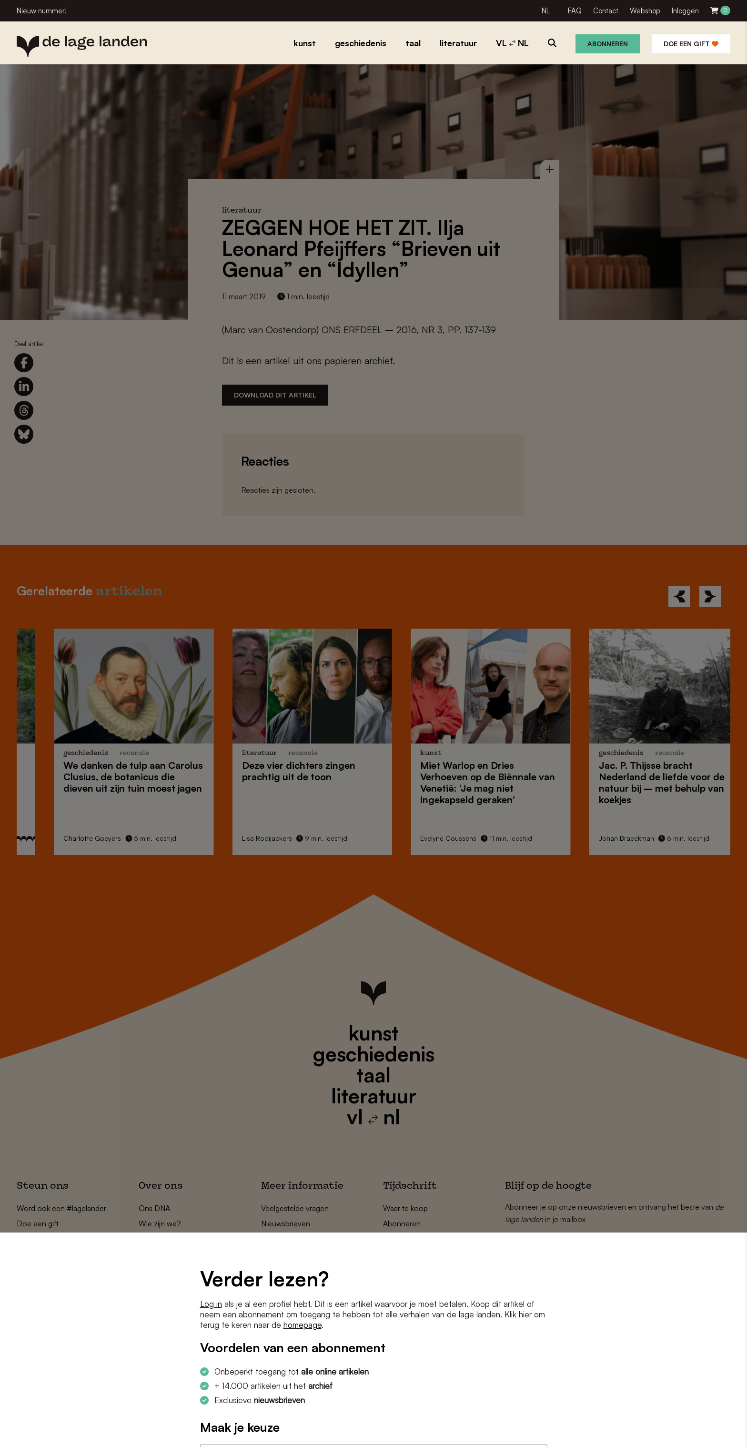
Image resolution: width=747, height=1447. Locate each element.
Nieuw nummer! (42, 10)
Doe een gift (691, 44)
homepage (302, 1325)
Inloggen (685, 10)
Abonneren (607, 44)
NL (546, 10)
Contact (605, 10)
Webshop (645, 10)
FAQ (575, 10)
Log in (211, 1304)
